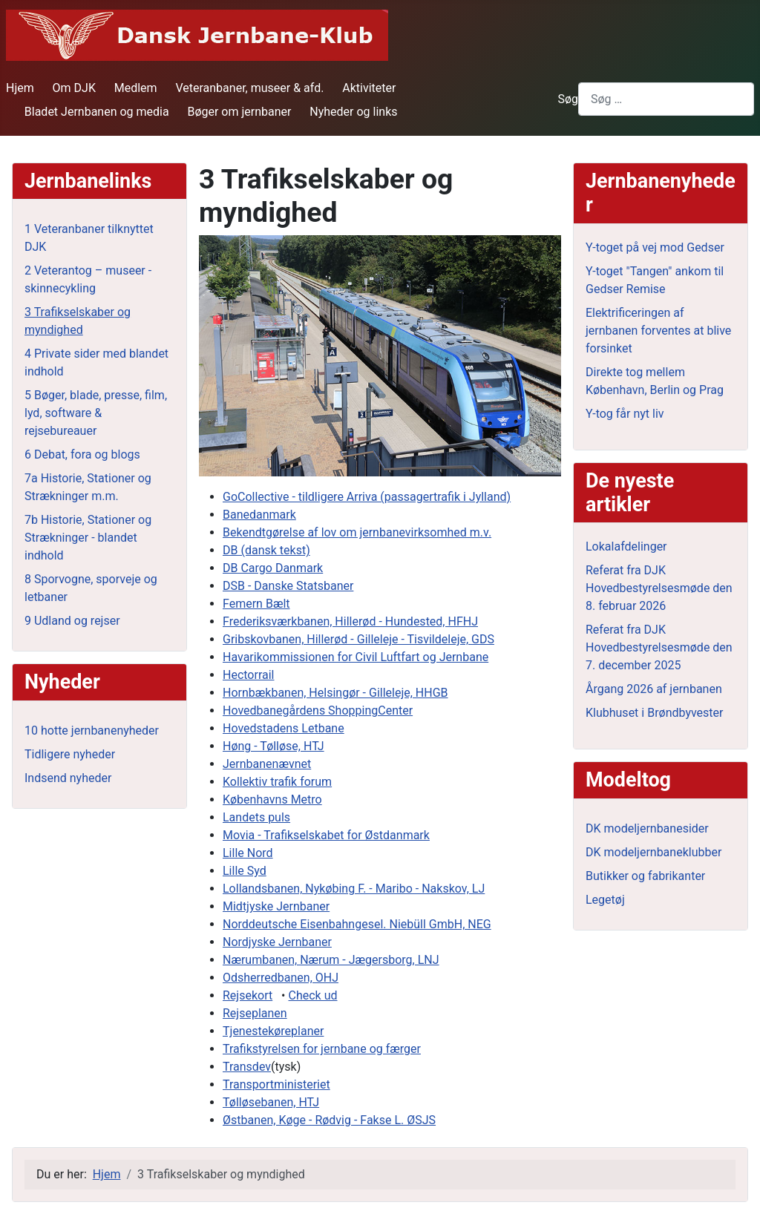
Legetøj (605, 900)
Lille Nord (248, 853)
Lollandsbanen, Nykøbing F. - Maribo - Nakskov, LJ (354, 889)
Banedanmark (259, 515)
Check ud (312, 995)
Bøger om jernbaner (239, 112)
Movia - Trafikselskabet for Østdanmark (326, 835)
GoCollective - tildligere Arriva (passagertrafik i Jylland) (367, 497)
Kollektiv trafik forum (277, 782)
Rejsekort (247, 995)
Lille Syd (244, 871)
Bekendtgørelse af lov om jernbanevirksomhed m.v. (357, 532)
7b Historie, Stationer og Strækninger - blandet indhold (87, 537)
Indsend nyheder (67, 778)
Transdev (247, 1067)
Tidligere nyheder (69, 754)
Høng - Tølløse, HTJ (273, 746)
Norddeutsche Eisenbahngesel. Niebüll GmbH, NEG (357, 924)
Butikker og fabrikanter (645, 876)
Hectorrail (249, 675)
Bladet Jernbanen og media (96, 112)
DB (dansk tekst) (266, 550)
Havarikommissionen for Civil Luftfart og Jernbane (355, 657)
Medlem (135, 88)
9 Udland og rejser (72, 621)
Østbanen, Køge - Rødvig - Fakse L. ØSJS (329, 1120)
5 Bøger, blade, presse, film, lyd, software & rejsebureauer (95, 413)
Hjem (20, 88)
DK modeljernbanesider (647, 828)
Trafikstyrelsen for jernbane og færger (322, 1049)
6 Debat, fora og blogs (82, 454)
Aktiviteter (369, 88)
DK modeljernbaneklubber (653, 852)
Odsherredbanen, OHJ (280, 978)
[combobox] (666, 99)
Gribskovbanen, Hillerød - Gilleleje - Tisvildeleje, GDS (358, 639)
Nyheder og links (353, 112)
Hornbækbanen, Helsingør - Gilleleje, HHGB (335, 693)
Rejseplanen (255, 1013)
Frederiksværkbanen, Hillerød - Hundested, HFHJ (350, 621)
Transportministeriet (276, 1084)
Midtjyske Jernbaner (276, 906)
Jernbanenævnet (267, 764)
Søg (567, 99)
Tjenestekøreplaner (273, 1031)
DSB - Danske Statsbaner (288, 586)
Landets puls (256, 817)
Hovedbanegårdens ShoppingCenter (318, 710)
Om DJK (74, 88)
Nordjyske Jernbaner (277, 942)
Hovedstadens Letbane (283, 728)
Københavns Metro (272, 799)
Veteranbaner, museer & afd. (249, 88)
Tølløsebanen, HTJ (271, 1102)
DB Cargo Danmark (273, 568)
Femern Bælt (256, 604)
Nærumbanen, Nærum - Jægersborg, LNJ (331, 960)
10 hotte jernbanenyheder (91, 730)
